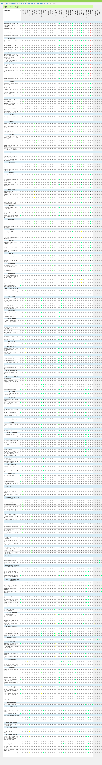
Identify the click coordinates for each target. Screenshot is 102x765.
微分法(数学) (11, 172)
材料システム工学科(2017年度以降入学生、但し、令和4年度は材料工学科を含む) (33, 3)
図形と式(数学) (11, 97)
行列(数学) (11, 152)
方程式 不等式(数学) (11, 38)
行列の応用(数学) (11, 162)
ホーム (3, 3)
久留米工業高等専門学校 (11, 3)
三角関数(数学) (11, 81)
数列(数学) (11, 121)
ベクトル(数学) (11, 134)
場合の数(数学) (11, 114)
